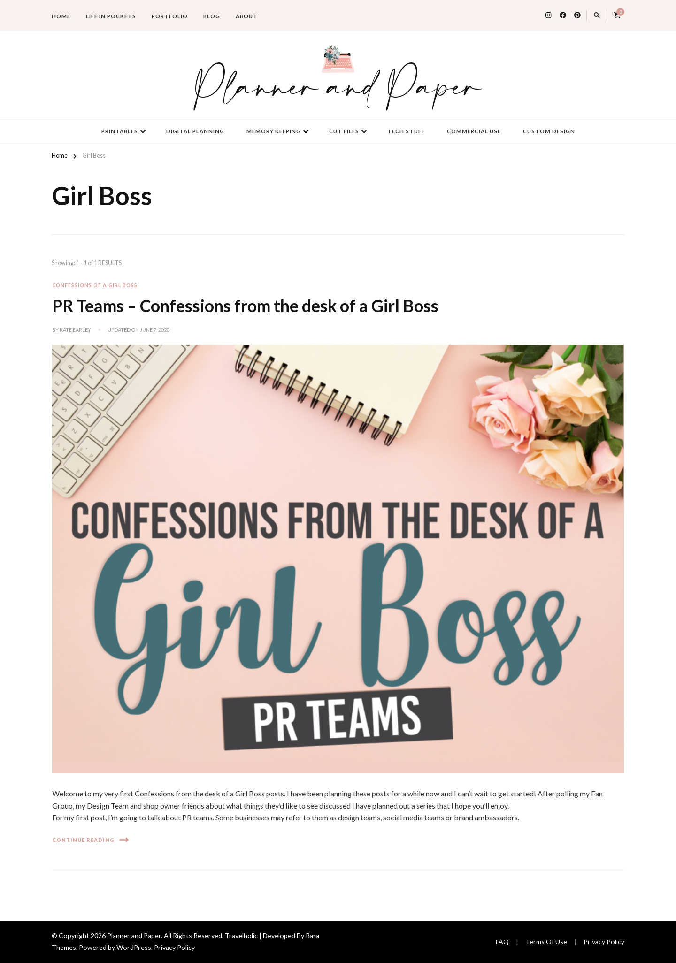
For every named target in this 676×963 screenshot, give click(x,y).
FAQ (502, 942)
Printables (119, 131)
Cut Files (344, 131)
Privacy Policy (174, 947)
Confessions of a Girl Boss (95, 285)
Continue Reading (90, 840)
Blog (211, 16)
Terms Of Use (546, 942)
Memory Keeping (273, 131)
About (247, 16)
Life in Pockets (111, 16)
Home (61, 16)
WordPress (133, 947)
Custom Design (549, 131)
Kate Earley (75, 330)
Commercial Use (474, 131)
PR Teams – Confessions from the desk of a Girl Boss (245, 306)
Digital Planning (195, 131)
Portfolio (170, 16)
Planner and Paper (338, 88)
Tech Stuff (406, 131)
